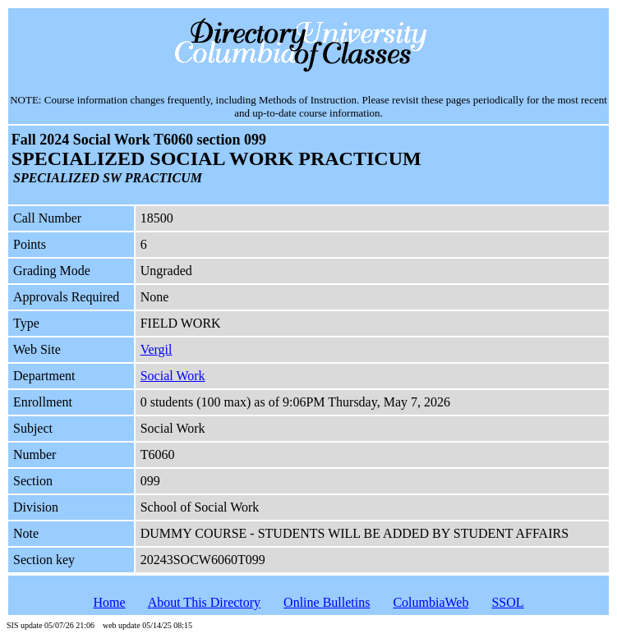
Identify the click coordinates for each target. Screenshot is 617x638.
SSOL (507, 602)
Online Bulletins (326, 602)
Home (109, 602)
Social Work (172, 376)
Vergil (156, 349)
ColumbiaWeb (430, 602)
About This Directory (204, 602)
